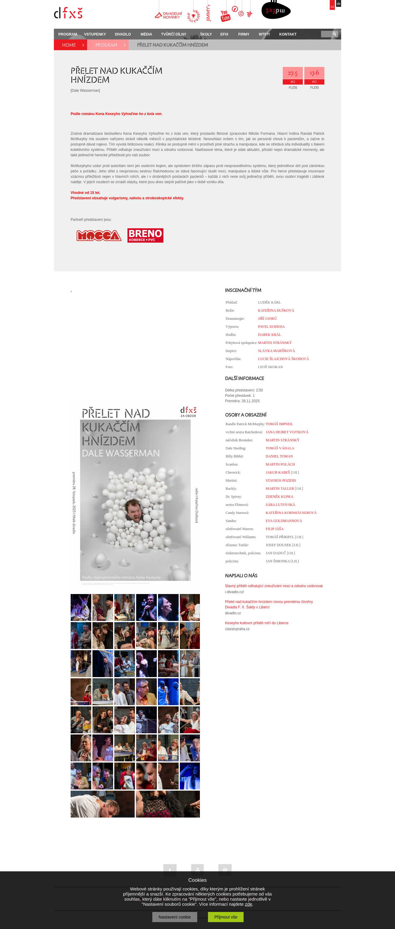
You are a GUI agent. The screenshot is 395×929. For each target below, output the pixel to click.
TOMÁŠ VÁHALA (280, 448)
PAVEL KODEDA (271, 327)
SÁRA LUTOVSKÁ (280, 505)
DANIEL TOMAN (279, 456)
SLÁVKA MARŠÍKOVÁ (276, 351)
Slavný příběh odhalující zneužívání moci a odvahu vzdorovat (274, 586)
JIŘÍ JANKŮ (267, 318)
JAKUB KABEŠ (278, 472)
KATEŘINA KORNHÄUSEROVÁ (291, 513)
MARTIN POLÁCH (280, 464)
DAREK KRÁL (269, 335)
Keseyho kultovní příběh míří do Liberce (256, 623)
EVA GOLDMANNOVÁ (284, 521)
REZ (293, 82)
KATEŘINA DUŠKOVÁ (276, 310)
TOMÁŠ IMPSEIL (279, 424)
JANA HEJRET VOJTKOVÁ (287, 432)
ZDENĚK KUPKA (279, 497)
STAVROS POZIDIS (281, 480)
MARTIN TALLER (280, 488)
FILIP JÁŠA (275, 529)
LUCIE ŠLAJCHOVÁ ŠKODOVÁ (283, 359)
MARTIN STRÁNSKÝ (275, 343)
